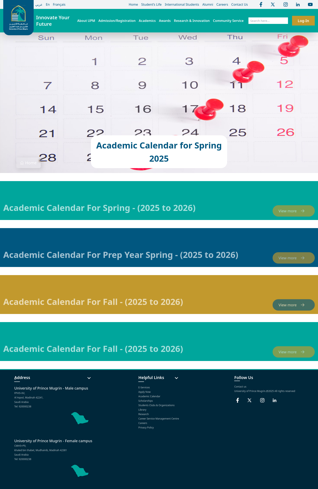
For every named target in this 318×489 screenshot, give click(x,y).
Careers (143, 423)
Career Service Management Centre (158, 418)
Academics (147, 20)
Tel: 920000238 (22, 406)
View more (294, 216)
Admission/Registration (116, 20)
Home (31, 162)
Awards (165, 20)
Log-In (303, 20)
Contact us (240, 386)
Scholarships (145, 401)
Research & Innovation (192, 20)
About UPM (86, 20)
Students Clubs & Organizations (156, 405)
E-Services (144, 387)
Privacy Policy (146, 427)
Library (142, 409)
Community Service (228, 20)
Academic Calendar (149, 396)
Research (143, 414)
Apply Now (144, 392)
